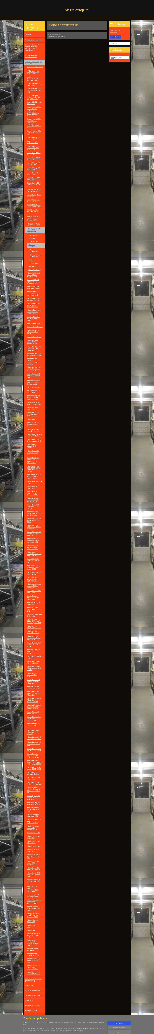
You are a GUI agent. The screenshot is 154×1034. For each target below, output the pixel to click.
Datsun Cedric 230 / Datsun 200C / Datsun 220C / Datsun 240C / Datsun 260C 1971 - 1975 (35, 111)
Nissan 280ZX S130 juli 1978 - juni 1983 (35, 224)
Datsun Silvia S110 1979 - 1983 (35, 174)
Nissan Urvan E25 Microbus (35, 949)
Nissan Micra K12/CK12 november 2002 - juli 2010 (35, 553)
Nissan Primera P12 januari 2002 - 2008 (35, 749)
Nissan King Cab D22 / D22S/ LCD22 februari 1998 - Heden (35, 468)
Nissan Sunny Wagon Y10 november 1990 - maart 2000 (35, 889)
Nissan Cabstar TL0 (35, 387)
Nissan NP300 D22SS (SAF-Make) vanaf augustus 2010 (35, 621)
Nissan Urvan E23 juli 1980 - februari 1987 (35, 935)
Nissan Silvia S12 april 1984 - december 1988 (35, 827)
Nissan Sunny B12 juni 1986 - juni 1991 (35, 869)
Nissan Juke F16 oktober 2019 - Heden (35, 446)
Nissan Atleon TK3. (35, 337)
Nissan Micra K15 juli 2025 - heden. (34, 573)
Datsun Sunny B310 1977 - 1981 (35, 195)
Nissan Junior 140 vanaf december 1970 (35, 452)
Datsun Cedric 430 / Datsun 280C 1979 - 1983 (35, 132)
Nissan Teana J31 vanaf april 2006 (35, 896)
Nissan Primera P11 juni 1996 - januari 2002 (35, 743)
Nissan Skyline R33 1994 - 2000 (35, 842)
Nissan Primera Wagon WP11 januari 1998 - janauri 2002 (35, 762)
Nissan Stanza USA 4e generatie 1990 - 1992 (35, 856)
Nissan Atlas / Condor (35, 327)
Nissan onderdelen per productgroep (34, 980)
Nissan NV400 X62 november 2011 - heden (35, 644)
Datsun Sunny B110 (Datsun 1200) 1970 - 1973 (35, 184)
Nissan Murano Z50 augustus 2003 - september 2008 (35, 579)
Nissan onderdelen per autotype (34, 62)
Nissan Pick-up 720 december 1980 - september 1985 (35, 706)
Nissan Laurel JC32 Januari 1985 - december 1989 (35, 493)
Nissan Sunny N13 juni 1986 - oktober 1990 (35, 874)
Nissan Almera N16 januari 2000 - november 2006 (35, 305)
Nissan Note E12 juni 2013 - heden (35, 615)
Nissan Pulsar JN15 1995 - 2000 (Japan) (35, 783)
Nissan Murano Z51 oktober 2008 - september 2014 (35, 585)
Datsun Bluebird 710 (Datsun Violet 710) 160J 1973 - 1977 (35, 97)
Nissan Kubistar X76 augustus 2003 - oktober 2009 (35, 476)
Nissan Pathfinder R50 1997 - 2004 (35, 657)
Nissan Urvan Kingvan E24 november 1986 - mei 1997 (35, 942)
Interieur (36, 238)
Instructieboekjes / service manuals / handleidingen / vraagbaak (34, 47)
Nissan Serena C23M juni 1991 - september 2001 (35, 821)
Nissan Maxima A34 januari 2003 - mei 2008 (35, 520)
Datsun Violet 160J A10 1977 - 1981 (35, 200)
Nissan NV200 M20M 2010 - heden (35, 627)
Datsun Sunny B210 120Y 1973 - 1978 (35, 190)
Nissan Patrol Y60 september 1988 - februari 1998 (35, 681)
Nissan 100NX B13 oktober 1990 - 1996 (35, 205)
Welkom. (28, 34)
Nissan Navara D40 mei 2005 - (35, 603)
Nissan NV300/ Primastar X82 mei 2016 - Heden (35, 637)
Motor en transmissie (36, 246)
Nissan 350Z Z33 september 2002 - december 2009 (35, 281)
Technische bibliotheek (34, 995)
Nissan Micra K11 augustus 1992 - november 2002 (35, 547)
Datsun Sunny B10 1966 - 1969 (35, 179)
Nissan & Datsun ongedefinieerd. (31, 56)
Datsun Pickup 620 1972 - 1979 (35, 169)
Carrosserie (36, 235)
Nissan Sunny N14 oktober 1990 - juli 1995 (35, 881)
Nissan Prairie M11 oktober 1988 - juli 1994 (35, 725)
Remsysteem (36, 263)
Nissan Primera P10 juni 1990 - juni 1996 (35, 738)
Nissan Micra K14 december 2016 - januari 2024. (35, 567)
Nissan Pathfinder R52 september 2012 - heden (35, 668)
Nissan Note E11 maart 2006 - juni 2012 (35, 609)
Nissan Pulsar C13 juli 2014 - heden (35, 773)
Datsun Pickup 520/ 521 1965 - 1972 (35, 164)
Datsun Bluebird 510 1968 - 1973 (35, 84)
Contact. (28, 1015)
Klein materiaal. (34, 242)
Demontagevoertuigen (34, 40)
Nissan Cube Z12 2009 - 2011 (35, 408)
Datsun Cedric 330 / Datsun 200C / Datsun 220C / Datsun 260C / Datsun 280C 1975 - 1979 (35, 123)
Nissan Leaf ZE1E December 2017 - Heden (35, 506)
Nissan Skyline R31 (35, 833)
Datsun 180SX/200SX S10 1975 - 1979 (35, 71)
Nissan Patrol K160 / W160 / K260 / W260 (35, 675)
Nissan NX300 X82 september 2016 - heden (35, 651)
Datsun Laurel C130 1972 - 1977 (35, 154)
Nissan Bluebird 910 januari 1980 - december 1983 (35, 342)
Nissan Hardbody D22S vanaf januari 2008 (35, 430)
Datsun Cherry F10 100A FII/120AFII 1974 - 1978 (35, 148)
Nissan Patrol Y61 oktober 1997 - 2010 (35, 687)
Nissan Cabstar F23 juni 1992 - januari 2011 (35, 375)
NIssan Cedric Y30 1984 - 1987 (35, 391)
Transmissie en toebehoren (56, 36)
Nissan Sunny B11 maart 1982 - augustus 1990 (35, 863)
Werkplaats (29, 1000)
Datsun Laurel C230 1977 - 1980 (35, 159)
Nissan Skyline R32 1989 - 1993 (35, 837)
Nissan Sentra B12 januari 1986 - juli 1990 (35, 809)
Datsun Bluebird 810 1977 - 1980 (35, 103)
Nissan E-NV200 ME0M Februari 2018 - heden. (35, 414)
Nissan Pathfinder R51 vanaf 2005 (35, 662)
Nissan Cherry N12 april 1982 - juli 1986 (35, 403)
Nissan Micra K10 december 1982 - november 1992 (35, 540)
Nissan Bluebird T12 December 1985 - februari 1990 (35, 348)
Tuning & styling (34, 270)
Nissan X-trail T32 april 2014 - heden (35, 973)
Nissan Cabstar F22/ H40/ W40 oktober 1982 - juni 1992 (35, 368)
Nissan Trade (35, 930)
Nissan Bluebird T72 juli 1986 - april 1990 (35, 354)
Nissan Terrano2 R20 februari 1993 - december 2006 (35, 915)
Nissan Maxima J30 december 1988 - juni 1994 (35, 533)
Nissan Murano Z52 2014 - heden (35, 592)
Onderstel (36, 260)
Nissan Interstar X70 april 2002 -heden (35, 435)
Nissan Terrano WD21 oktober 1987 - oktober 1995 (35, 908)
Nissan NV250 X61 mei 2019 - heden (35, 632)
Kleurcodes (29, 985)
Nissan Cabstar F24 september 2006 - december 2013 (35, 382)
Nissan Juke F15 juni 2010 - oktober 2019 (35, 440)
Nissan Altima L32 (35, 323)
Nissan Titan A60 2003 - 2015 (35, 921)
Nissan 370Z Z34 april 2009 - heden (35, 287)
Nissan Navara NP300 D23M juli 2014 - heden (35, 597)
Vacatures (28, 1020)
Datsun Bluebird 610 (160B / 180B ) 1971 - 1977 (35, 90)
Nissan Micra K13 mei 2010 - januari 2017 (35, 560)
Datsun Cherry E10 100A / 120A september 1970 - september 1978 (35, 140)
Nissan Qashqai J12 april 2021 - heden (35, 803)
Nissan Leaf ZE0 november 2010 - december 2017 (35, 499)
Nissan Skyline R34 (35, 846)
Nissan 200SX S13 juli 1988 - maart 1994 (35, 211)
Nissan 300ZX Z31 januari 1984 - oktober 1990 (35, 230)
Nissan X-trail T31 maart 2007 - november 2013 (35, 967)
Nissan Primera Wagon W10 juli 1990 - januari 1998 (35, 755)
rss (88, 1030)
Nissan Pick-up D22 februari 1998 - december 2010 (34, 700)
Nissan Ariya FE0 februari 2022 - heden (35, 332)
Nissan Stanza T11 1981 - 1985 (35, 850)
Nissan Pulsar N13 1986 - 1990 (35, 778)
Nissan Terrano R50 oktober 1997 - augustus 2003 (35, 901)
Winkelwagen (116, 37)
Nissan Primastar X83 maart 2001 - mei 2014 (35, 732)
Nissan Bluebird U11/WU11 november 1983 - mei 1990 (35, 361)
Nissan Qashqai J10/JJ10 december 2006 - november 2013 (35, 790)
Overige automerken (34, 1005)
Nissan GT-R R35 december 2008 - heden (35, 424)
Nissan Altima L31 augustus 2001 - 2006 (35, 318)
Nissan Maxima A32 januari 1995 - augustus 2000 (35, 513)
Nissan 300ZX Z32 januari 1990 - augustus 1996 (35, 274)
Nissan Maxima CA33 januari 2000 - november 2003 (35, 527)
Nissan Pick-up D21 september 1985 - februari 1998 (34, 693)
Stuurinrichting (36, 266)
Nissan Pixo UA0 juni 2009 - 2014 (35, 713)
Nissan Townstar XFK (35, 926)
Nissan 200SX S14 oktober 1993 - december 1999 (35, 218)
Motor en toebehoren (54, 34)
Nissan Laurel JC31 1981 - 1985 (35, 487)
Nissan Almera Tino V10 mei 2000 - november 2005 (35, 311)
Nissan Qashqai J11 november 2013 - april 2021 (35, 797)
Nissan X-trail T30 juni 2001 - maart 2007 (35, 960)
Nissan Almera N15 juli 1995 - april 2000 (35, 299)
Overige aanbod (31, 1010)
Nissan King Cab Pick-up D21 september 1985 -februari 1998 (35, 460)
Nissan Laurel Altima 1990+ (35, 482)
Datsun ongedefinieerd (35, 67)
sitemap (84, 1030)
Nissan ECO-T (35, 419)
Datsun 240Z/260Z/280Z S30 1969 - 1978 (35, 78)
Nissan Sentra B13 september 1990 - (35, 815)
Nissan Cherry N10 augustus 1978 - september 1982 (35, 397)
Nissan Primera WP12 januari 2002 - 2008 (34, 768)
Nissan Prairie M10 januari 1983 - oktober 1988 (35, 718)
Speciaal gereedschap (32, 990)
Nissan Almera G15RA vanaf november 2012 (35, 293)
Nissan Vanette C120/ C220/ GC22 (35, 954)
